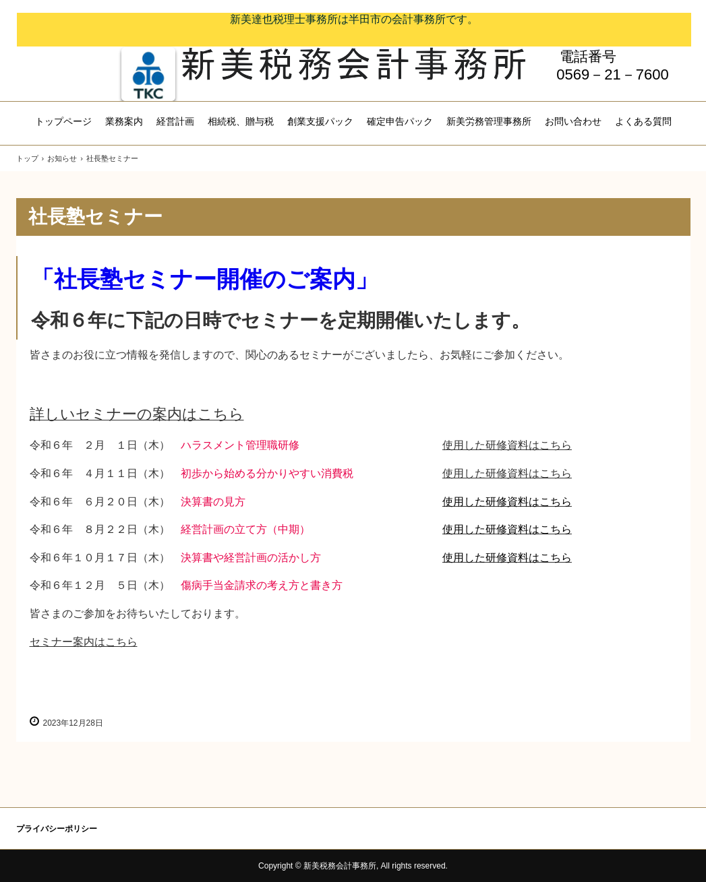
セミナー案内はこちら (84, 642)
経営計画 (175, 121)
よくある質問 (643, 121)
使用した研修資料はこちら (507, 445)
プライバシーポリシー (56, 828)
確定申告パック (400, 121)
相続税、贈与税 (241, 121)
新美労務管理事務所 (488, 121)
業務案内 (124, 121)
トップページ (63, 121)
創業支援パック (320, 121)
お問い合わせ (573, 121)
